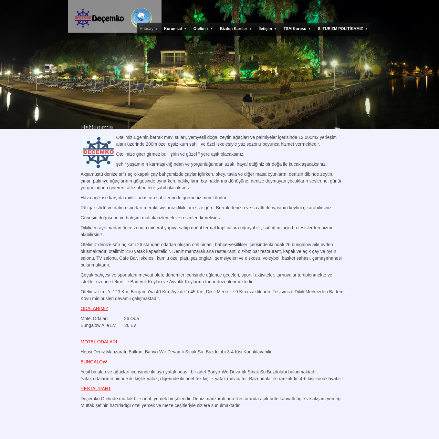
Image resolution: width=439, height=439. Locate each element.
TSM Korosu (297, 28)
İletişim (268, 28)
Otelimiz (203, 28)
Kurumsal (175, 28)
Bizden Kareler (236, 28)
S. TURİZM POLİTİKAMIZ (343, 28)
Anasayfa (148, 28)
